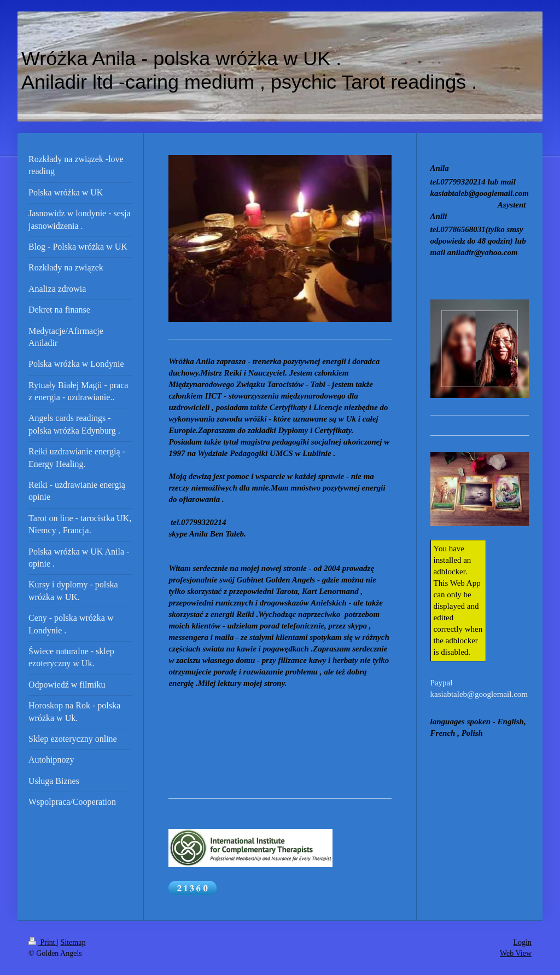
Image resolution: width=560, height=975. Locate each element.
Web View (516, 953)
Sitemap (73, 942)
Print (42, 942)
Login (523, 942)
